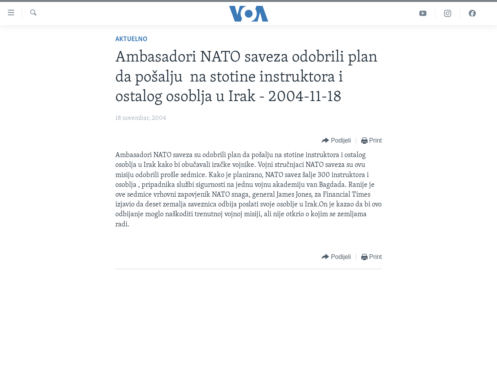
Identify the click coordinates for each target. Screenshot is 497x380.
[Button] (336, 141)
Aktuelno (131, 39)
